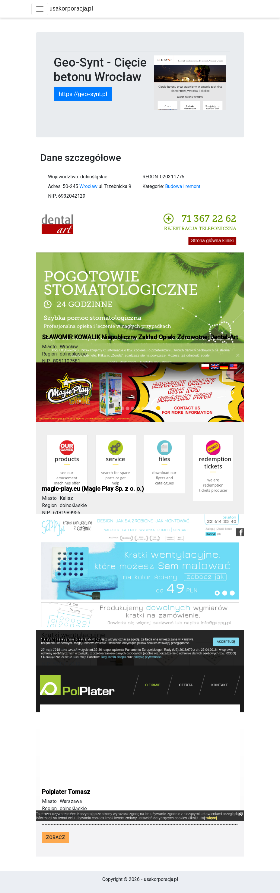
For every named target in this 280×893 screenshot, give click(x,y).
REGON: (150, 177)
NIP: (52, 196)
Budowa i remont (182, 186)
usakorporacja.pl (71, 8)
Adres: (55, 186)
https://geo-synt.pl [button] (83, 94)
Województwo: (63, 177)
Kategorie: (153, 186)
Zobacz (55, 837)
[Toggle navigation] (39, 9)
